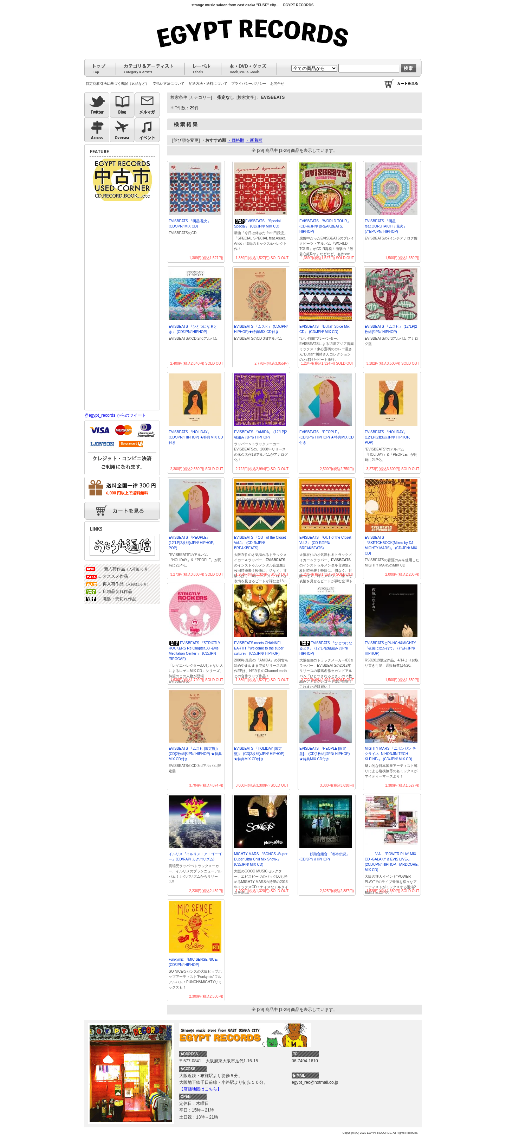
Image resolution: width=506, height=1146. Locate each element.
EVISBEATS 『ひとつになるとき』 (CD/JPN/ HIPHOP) (193, 329)
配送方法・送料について (208, 83)
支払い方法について (168, 83)
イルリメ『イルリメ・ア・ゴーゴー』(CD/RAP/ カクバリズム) (195, 856)
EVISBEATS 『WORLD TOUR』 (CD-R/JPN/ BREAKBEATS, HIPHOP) (325, 226)
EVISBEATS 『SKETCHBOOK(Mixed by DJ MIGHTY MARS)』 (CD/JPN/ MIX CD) (391, 545)
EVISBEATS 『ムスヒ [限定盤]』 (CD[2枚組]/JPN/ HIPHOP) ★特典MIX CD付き (195, 754)
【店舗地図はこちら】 (200, 1089)
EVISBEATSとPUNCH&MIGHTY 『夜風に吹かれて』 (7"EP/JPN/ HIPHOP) (390, 648)
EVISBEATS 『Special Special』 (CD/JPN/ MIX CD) (257, 223)
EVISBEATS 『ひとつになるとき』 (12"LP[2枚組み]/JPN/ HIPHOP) (325, 648)
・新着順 (254, 140)
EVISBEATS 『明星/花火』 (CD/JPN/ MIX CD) (190, 223)
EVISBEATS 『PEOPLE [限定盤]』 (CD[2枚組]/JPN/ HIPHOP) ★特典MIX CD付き (324, 754)
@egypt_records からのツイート (115, 415)
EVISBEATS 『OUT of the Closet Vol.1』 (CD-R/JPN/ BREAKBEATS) (260, 543)
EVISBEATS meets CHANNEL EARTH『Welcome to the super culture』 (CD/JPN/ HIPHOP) (259, 648)
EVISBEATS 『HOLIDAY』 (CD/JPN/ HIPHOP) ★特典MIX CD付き (196, 437)
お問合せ (277, 83)
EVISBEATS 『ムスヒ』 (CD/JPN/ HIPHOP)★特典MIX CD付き (261, 329)
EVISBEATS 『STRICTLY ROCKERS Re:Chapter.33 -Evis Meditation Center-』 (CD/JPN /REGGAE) (194, 651)
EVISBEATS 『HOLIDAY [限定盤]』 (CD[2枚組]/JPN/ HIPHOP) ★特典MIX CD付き (259, 754)
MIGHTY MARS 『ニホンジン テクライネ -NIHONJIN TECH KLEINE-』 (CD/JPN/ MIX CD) (390, 754)
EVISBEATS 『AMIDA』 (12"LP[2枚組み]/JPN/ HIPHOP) (260, 434)
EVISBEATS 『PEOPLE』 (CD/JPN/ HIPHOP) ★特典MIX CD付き (326, 437)
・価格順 (235, 140)
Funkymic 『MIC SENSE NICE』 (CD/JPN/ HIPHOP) (194, 962)
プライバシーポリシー (248, 83)
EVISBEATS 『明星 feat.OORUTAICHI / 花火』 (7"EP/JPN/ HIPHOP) (386, 226)
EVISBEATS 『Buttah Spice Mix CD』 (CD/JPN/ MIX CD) (324, 329)
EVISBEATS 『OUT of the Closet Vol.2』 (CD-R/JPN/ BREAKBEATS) (325, 543)
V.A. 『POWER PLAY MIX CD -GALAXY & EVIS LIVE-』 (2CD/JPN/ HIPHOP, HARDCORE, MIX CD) (392, 862)
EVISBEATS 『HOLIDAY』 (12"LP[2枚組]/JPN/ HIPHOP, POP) (387, 437)
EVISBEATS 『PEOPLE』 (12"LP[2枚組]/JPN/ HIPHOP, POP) (191, 543)
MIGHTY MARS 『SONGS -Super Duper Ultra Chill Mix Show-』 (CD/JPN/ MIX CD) (260, 859)
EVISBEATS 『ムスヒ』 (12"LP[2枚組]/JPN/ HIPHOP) (391, 329)
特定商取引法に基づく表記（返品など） (117, 83)
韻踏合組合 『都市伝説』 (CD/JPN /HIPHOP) (324, 856)
